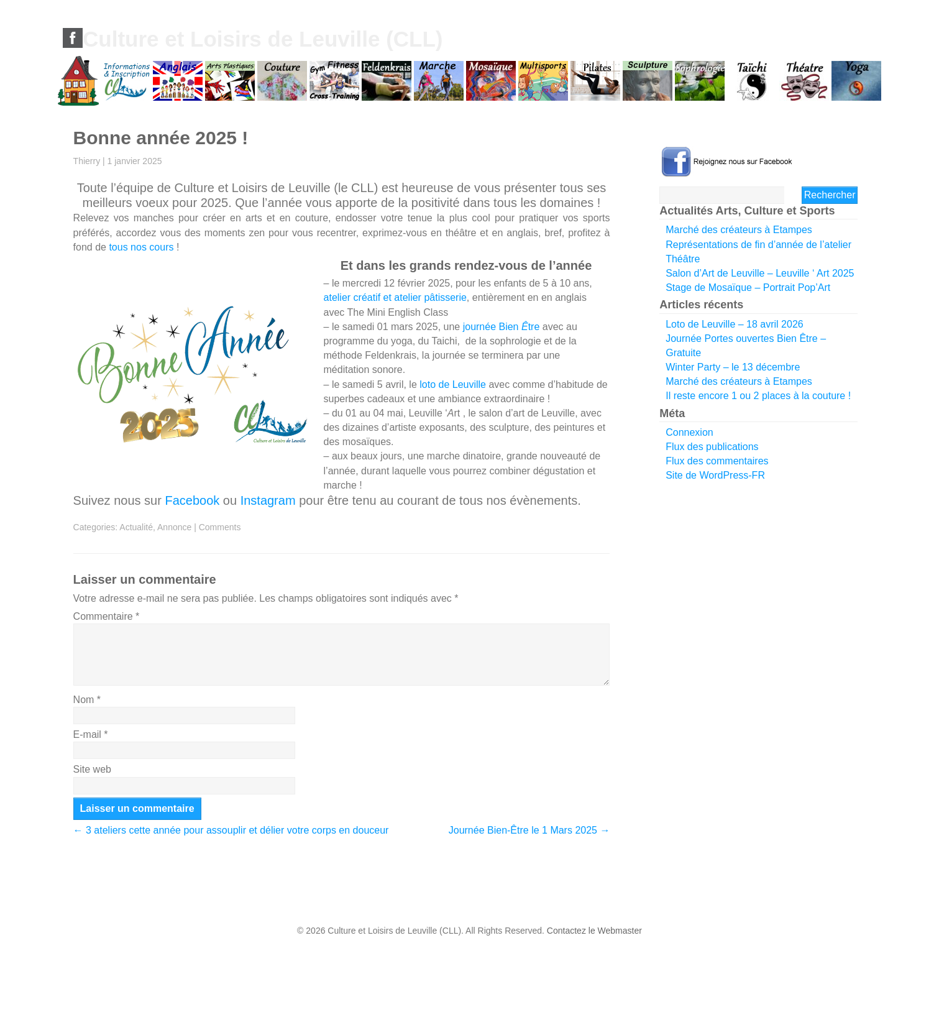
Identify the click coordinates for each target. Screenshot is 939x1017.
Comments (220, 527)
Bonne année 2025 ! (161, 137)
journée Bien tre (501, 326)
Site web (92, 769)
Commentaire (106, 616)
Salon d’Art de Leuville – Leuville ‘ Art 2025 (760, 273)
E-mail (90, 734)
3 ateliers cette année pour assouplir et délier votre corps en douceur (231, 830)
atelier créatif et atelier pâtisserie (395, 297)
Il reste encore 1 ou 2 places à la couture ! (758, 395)
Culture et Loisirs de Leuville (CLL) (263, 39)
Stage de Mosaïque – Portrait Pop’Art (748, 287)
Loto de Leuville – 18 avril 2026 (735, 324)
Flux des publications (712, 446)
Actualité (136, 527)
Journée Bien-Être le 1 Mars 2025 (529, 830)
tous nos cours (141, 247)
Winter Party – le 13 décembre (733, 367)
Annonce (174, 527)
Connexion (689, 432)
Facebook (192, 500)
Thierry (87, 161)
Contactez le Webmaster (594, 931)
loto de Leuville (452, 384)
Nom (87, 699)
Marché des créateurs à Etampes (739, 229)
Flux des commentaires (717, 461)
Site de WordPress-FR (715, 475)
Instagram (268, 500)
